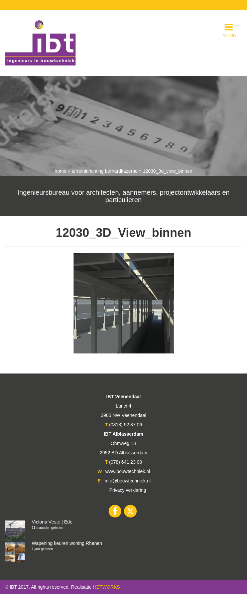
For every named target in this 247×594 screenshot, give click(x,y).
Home (61, 171)
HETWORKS (106, 587)
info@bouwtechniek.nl (127, 480)
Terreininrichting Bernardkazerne (105, 171)
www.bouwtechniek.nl (127, 471)
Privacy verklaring (127, 490)
